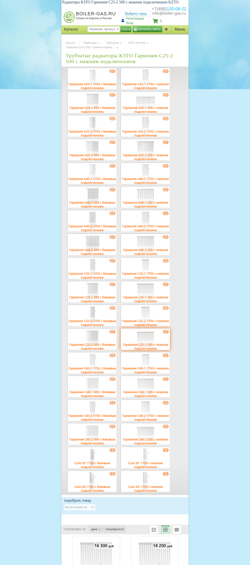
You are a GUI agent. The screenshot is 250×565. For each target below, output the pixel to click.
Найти (126, 29)
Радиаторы (90, 42)
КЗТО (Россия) (137, 42)
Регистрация (135, 18)
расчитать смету (149, 29)
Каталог (70, 42)
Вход (129, 23)
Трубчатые (112, 42)
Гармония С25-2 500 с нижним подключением (92, 47)
